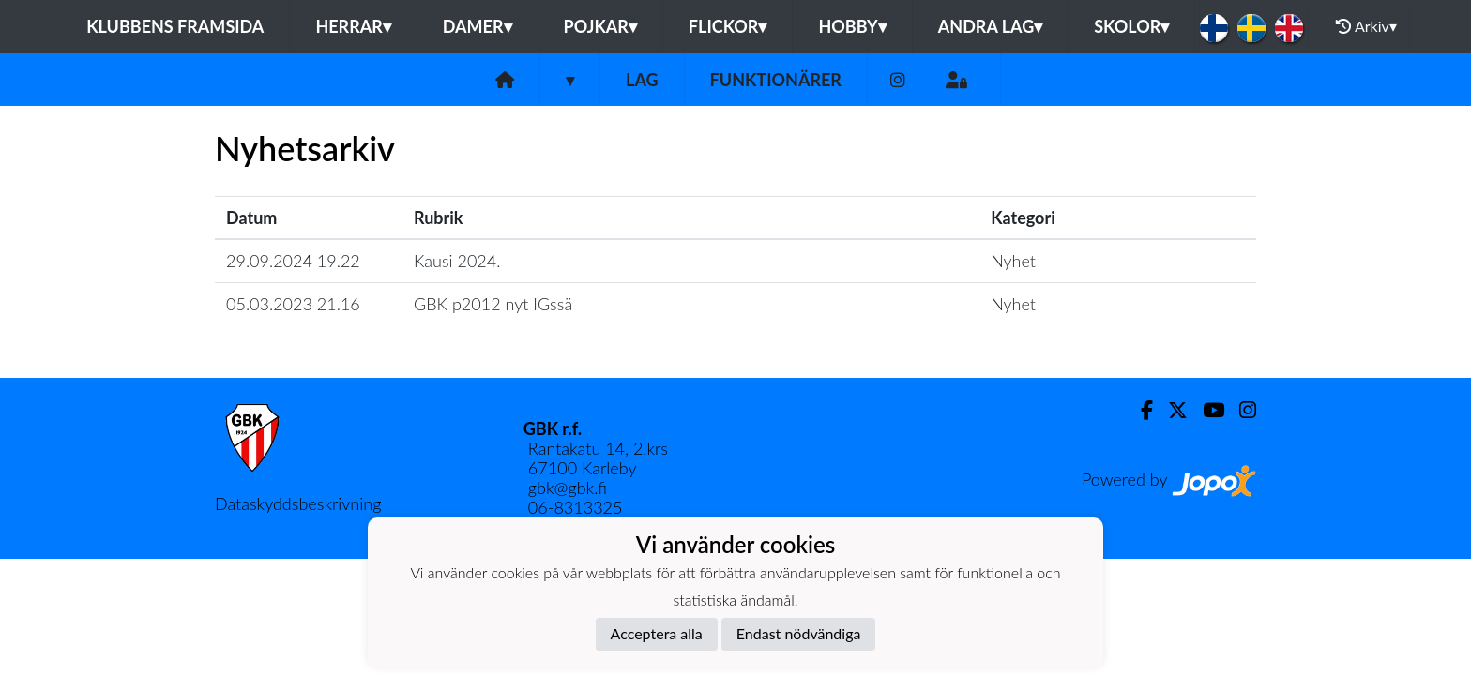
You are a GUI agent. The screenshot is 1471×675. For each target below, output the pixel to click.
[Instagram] (897, 80)
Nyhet (1013, 260)
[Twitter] (1170, 410)
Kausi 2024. (457, 260)
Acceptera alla (657, 633)
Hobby (852, 26)
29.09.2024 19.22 (293, 260)
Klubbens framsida (175, 26)
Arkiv (1366, 26)
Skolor (1131, 26)
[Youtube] (1206, 410)
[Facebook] (1139, 410)
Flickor (728, 26)
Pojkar (600, 26)
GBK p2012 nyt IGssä (493, 303)
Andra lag (990, 26)
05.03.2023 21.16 (293, 303)
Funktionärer (776, 79)
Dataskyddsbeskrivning (298, 503)
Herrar (352, 26)
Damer (477, 26)
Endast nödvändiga (798, 633)
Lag (642, 79)
